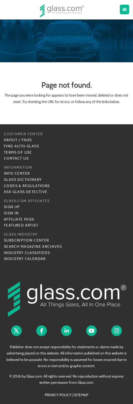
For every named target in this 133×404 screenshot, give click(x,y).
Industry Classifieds (27, 252)
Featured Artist (21, 225)
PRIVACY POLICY (58, 395)
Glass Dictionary (23, 179)
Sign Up (12, 206)
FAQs (27, 140)
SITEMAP (81, 395)
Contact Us (16, 158)
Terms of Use (18, 152)
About (10, 140)
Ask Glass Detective (26, 191)
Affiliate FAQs (19, 219)
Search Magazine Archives (33, 246)
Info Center (17, 173)
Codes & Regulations (27, 185)
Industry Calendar (25, 258)
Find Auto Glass (21, 146)
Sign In (11, 213)
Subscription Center (26, 240)
